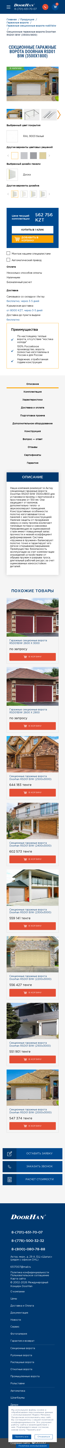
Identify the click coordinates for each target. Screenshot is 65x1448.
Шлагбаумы (17, 1398)
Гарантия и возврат (22, 1341)
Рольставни (17, 1384)
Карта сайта (18, 1279)
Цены (13, 1299)
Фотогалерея (18, 1334)
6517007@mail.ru (20, 1267)
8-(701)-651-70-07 (25, 9)
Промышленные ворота (25, 1376)
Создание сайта (28, 1443)
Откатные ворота (21, 1369)
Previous (8, 114)
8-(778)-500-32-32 (27, 1241)
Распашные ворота (22, 1362)
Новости (15, 1320)
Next (59, 114)
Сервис (14, 1327)
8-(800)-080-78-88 (27, 1249)
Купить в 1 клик (32, 229)
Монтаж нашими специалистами (31, 254)
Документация (19, 1313)
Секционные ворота (22, 1348)
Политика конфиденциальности (29, 1273)
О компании (17, 1292)
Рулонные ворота (21, 1355)
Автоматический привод (26, 260)
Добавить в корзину (26, 239)
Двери (14, 1405)
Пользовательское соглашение (29, 1275)
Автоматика (17, 1391)
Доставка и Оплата (22, 1306)
